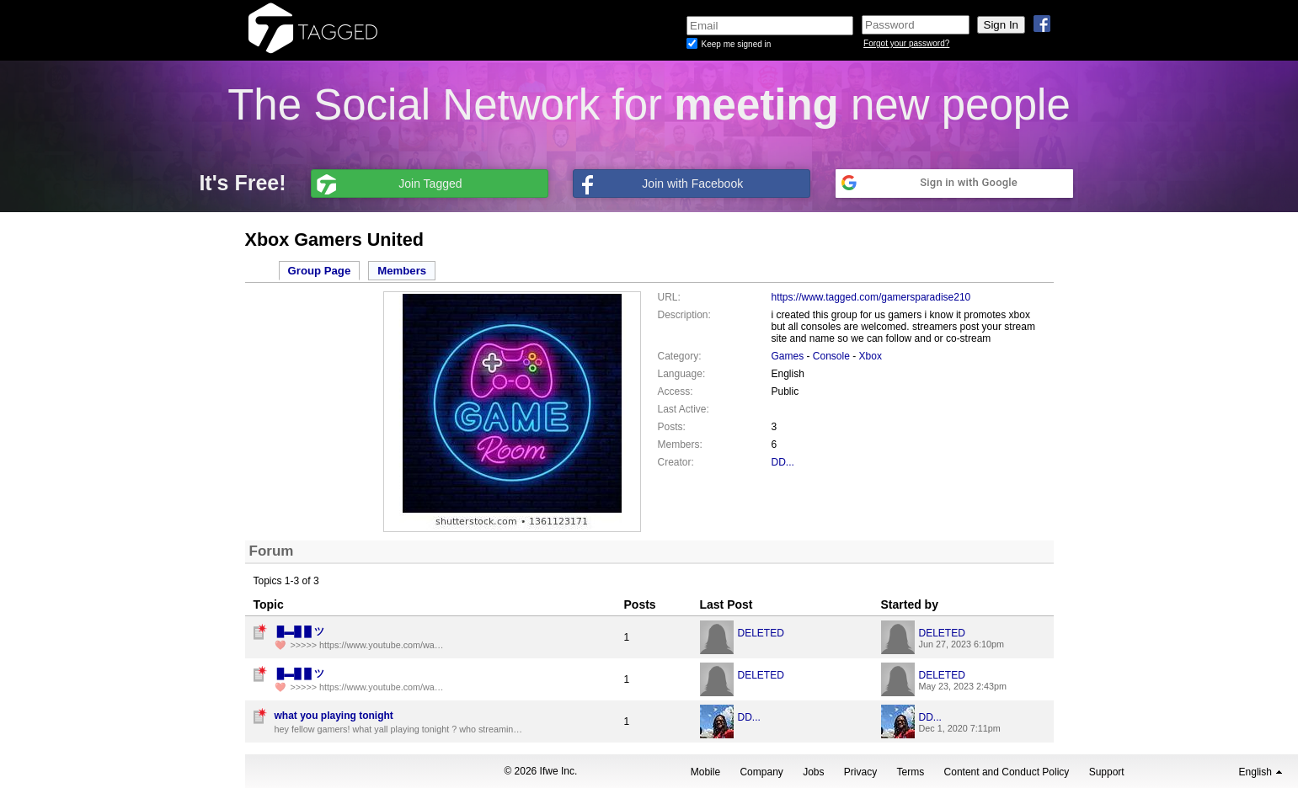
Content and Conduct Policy (1007, 772)
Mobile (705, 772)
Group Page (319, 270)
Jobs (813, 772)
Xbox (870, 356)
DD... (783, 462)
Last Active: (683, 409)
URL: (669, 297)
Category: (680, 356)
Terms (911, 772)
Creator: (676, 462)
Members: (680, 444)
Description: (684, 315)
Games (788, 356)
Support (1106, 772)
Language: (682, 374)
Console (831, 356)
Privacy (860, 772)
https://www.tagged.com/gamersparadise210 (871, 297)
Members (401, 270)
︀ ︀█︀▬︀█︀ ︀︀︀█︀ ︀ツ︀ (300, 631)
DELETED (761, 633)
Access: (675, 391)
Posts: (672, 427)
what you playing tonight (334, 715)
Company (761, 772)
